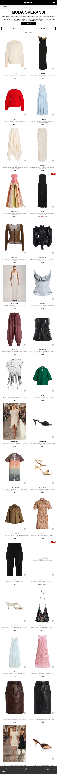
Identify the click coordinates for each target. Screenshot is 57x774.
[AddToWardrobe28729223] (24, 437)
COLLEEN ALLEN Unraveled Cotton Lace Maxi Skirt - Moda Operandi (42, 167)
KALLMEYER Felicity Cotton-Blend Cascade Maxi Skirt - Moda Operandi (15, 167)
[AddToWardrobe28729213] (24, 529)
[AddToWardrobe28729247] (52, 253)
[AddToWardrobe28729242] (52, 299)
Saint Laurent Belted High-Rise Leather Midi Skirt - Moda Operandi (15, 720)
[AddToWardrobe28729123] (24, 759)
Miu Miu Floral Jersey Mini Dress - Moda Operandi (42, 535)
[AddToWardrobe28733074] (52, 68)
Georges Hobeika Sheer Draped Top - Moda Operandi (14, 443)
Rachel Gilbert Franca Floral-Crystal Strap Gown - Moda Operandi (14, 306)
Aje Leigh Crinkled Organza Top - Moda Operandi (14, 397)
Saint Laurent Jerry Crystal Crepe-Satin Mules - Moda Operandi (42, 444)
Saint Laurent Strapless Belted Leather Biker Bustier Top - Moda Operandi (42, 352)
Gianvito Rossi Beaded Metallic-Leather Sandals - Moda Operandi (42, 490)
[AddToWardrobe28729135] (24, 667)
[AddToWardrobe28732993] (52, 114)
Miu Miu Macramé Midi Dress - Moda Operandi (42, 673)
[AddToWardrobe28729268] (52, 207)
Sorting (42, 28)
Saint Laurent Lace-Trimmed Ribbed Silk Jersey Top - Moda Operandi (14, 259)
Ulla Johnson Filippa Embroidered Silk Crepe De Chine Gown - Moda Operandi (42, 121)
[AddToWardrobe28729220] (52, 437)
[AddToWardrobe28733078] (24, 68)
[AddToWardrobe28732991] (52, 161)
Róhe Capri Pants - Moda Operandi (14, 581)
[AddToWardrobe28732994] (24, 114)
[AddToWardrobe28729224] (52, 391)
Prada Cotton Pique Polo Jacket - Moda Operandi (42, 397)
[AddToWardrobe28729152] (52, 621)
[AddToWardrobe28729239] (52, 345)
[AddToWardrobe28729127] (24, 713)
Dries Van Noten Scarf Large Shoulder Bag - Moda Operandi (42, 628)
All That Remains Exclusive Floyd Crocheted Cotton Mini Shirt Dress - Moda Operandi (14, 490)
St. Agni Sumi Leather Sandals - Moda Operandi (42, 581)
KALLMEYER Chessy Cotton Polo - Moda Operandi (15, 75)
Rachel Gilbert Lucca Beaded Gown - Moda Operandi (42, 75)
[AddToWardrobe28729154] (52, 575)
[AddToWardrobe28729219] (24, 483)
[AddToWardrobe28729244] (24, 299)
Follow (28, 24)
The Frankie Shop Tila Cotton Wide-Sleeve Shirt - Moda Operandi (15, 536)
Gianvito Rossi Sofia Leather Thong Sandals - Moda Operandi (14, 628)
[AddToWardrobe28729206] (52, 529)
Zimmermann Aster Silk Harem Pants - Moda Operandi (14, 351)
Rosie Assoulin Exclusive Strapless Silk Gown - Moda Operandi (14, 213)
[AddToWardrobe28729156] (24, 575)
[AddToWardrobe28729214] (52, 483)
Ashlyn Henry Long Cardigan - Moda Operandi (15, 121)
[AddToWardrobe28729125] (52, 713)
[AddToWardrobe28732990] (24, 207)
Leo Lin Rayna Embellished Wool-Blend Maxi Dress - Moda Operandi (42, 213)
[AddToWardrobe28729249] (24, 253)
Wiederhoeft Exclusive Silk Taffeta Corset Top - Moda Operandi (42, 306)
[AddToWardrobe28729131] (52, 667)
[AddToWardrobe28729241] (24, 345)
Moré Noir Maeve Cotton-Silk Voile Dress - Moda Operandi (14, 674)
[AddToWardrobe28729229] (24, 391)
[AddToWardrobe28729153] (24, 621)
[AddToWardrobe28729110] (52, 759)
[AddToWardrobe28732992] (24, 161)
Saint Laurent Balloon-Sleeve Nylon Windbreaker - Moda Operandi (42, 259)
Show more (40, 20)
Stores (5, 6)
